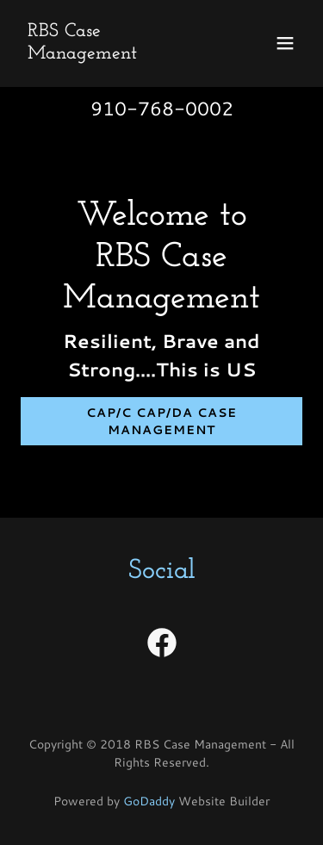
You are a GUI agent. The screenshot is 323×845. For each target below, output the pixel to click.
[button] (285, 43)
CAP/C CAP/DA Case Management (161, 421)
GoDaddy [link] (149, 801)
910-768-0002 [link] (161, 108)
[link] (119, 53)
